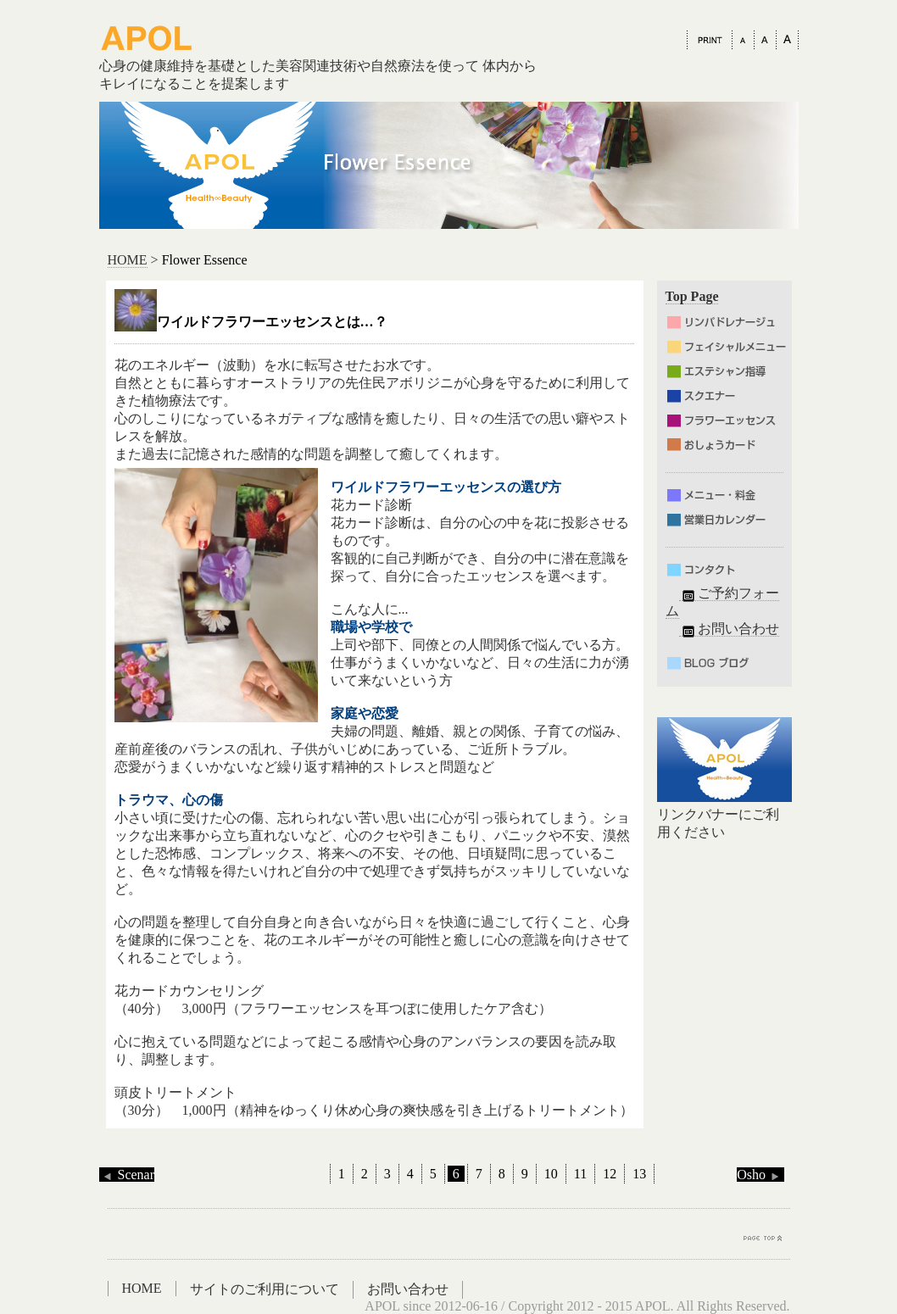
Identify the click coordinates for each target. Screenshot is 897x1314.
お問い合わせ (729, 629)
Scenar (127, 1174)
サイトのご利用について (264, 1289)
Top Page (692, 296)
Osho (760, 1174)
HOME (128, 260)
